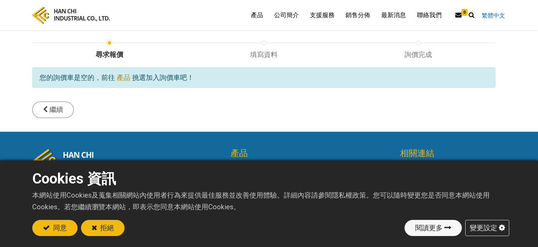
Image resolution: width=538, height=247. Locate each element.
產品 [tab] (239, 160)
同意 (59, 228)
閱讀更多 (429, 228)
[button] (469, 18)
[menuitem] (355, 18)
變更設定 (483, 228)
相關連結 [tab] (417, 160)
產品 (123, 84)
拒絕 (106, 228)
